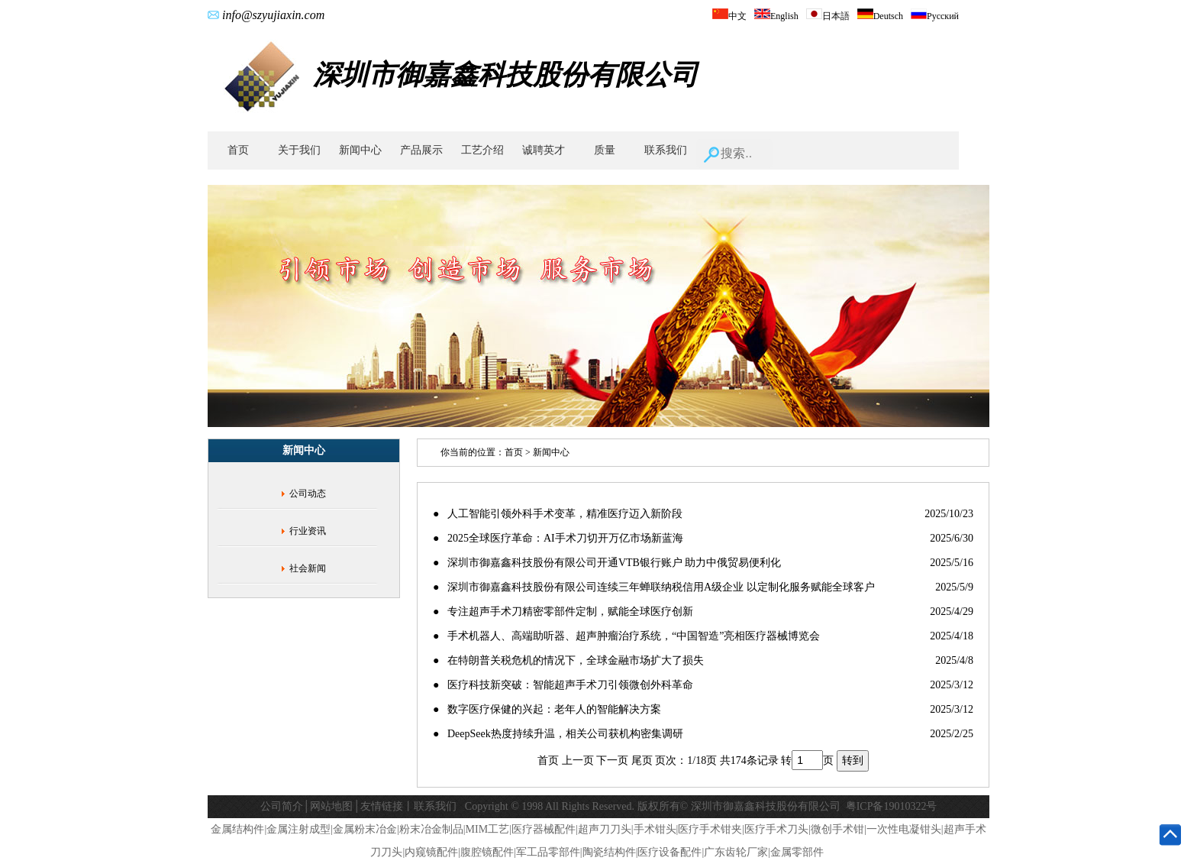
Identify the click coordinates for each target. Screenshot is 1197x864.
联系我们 (665, 150)
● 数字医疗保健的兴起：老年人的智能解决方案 (547, 709)
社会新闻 (307, 568)
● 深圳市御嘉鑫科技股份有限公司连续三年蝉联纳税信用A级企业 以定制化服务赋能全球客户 (654, 587)
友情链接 (381, 806)
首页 (238, 150)
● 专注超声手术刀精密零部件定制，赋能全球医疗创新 (563, 611)
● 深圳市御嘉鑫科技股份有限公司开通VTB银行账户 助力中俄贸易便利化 (607, 562)
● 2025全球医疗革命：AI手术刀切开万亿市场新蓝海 (558, 538)
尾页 (642, 760)
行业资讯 (307, 531)
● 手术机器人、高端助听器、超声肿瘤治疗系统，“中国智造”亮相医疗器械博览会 (626, 636)
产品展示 (421, 150)
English (776, 16)
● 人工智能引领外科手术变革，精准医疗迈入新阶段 (557, 513)
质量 (604, 150)
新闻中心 (360, 150)
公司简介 (281, 806)
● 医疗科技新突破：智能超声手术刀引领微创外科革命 (563, 685)
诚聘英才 (543, 150)
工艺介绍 (482, 150)
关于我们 (299, 150)
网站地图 (331, 806)
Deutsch (880, 16)
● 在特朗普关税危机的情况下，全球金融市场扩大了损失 (568, 660)
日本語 (828, 16)
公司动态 (307, 493)
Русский (935, 16)
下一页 (612, 760)
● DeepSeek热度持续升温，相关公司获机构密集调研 (558, 733)
